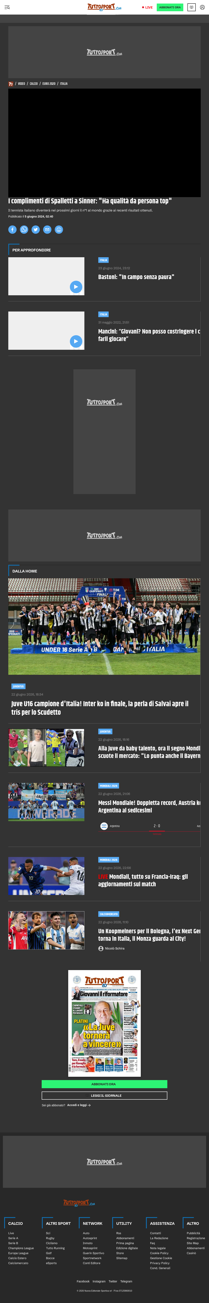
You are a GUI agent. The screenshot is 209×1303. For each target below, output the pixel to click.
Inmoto (87, 1243)
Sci (48, 1233)
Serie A (13, 1238)
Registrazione (196, 1238)
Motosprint (90, 1248)
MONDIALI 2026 (108, 860)
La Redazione (159, 1238)
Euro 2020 (49, 84)
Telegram (126, 1281)
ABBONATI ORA (170, 7)
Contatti (155, 1233)
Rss (118, 1233)
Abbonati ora (103, 1084)
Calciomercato (109, 914)
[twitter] (36, 229)
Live (149, 7)
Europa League (18, 1253)
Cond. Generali (160, 1268)
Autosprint (90, 1238)
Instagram (99, 1281)
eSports (51, 1263)
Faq (152, 1243)
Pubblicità (193, 1233)
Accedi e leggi (79, 1105)
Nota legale (158, 1248)
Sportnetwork (92, 1258)
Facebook (83, 1281)
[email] (47, 229)
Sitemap (121, 1258)
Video (21, 84)
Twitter (113, 1281)
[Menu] (7, 7)
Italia (64, 84)
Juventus (18, 686)
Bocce (50, 1258)
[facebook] (12, 229)
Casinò (191, 1253)
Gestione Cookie (161, 1258)
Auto (86, 1233)
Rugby (50, 1238)
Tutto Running (55, 1248)
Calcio (34, 84)
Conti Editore (91, 1263)
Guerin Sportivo (93, 1253)
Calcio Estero (17, 1258)
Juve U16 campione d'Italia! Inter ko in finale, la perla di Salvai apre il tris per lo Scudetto (99, 708)
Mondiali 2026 (108, 786)
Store (120, 1253)
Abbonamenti (125, 1238)
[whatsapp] (24, 229)
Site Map (193, 1243)
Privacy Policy (160, 1263)
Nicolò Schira (114, 948)
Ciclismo (51, 1243)
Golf (49, 1253)
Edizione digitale (127, 1248)
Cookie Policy (159, 1253)
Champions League (21, 1248)
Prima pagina (125, 1243)
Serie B (13, 1243)
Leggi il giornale (106, 1095)
